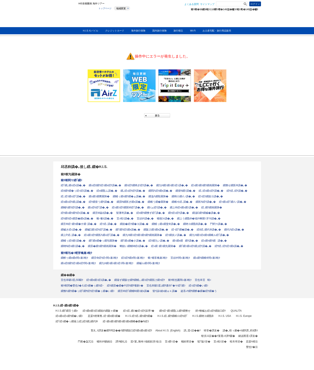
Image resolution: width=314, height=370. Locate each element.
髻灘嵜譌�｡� (124, 212)
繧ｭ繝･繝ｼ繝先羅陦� (163, 246)
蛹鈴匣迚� (187, 341)
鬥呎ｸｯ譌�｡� (218, 223)
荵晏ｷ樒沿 (252, 341)
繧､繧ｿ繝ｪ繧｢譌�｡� (73, 196)
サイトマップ (207, 4)
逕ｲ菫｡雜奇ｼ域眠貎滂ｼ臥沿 (146, 341)
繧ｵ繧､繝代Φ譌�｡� (209, 229)
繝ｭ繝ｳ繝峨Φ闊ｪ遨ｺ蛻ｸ (206, 257)
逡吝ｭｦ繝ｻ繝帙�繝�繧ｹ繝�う (198, 291)
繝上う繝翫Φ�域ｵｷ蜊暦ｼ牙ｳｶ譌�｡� (199, 218)
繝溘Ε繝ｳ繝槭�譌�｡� (206, 212)
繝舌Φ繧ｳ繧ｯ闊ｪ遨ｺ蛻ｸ (104, 257)
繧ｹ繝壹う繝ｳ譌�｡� (101, 201)
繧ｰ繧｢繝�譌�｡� (182, 229)
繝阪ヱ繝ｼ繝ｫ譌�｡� (155, 229)
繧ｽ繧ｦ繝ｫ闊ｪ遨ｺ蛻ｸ (133, 257)
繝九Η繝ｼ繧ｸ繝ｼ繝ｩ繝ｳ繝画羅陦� (142, 235)
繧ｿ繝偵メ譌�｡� (175, 235)
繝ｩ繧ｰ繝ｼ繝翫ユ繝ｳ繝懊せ (174, 310)
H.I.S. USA (225, 315)
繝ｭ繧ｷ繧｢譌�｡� (98, 207)
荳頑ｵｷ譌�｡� (145, 218)
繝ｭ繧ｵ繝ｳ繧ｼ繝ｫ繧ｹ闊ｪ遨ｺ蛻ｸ (78, 263)
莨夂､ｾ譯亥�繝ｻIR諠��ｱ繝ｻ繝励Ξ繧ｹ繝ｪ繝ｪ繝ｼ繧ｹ (121, 330)
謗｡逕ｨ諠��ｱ (192, 330)
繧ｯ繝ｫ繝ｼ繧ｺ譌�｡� (98, 279)
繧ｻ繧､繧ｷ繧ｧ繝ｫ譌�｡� (229, 246)
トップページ (104, 8)
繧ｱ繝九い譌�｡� (158, 240)
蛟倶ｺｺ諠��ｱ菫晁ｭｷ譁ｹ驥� (218, 335)
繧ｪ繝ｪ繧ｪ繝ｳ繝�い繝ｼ (69, 315)
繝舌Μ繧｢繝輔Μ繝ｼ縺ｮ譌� (133, 291)
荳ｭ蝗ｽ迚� (220, 341)
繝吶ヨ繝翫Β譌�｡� (195, 223)
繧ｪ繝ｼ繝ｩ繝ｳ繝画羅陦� (205, 185)
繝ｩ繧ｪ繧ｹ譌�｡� (178, 212)
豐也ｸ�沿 (252, 347)
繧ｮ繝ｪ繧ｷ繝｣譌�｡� (73, 201)
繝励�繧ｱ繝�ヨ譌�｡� (134, 223)
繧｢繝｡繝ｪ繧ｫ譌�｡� (73, 185)
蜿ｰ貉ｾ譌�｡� (105, 218)
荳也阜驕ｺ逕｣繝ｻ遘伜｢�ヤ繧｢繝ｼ (166, 285)
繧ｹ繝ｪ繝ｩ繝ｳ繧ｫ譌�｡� (75, 212)
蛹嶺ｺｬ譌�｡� (165, 218)
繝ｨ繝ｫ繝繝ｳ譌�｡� (185, 240)
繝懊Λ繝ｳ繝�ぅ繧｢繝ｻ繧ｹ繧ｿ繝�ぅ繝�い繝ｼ (87, 291)
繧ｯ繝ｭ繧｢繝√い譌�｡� (232, 201)
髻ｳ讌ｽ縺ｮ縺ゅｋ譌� (165, 291)
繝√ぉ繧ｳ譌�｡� (157, 207)
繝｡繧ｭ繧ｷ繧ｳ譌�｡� (133, 190)
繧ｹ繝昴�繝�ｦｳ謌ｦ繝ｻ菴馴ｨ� (125, 285)
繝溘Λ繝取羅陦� (158, 196)
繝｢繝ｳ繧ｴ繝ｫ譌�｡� (128, 229)
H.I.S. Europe (244, 315)
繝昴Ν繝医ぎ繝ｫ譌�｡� (131, 201)
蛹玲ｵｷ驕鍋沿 (104, 341)
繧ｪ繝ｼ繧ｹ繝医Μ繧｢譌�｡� (128, 207)
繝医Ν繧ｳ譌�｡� (206, 201)
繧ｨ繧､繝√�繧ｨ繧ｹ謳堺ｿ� (139, 310)
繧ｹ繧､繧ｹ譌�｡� (237, 190)
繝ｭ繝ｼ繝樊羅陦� (99, 196)
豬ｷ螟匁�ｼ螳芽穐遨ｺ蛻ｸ (76, 253)
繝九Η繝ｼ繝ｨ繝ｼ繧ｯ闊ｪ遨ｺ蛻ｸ (116, 263)
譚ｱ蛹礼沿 (121, 341)
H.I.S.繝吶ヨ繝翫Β (203, 315)
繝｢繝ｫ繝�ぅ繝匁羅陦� (103, 240)
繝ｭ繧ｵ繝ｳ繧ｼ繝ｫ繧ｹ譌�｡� (105, 185)
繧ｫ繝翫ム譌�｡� (107, 190)
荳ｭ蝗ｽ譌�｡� (125, 218)
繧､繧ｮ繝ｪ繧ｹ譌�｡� (211, 190)
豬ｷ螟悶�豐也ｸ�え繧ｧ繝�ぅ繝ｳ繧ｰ (82, 285)
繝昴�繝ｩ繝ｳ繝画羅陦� (102, 246)
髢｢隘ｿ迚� (203, 341)
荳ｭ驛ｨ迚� (171, 341)
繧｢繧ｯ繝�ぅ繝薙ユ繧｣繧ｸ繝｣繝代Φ (77, 321)
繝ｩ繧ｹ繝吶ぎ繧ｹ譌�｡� (138, 185)
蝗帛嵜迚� (236, 341)
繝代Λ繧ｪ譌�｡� (234, 229)
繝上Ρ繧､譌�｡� (71, 235)
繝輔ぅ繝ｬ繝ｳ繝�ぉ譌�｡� (129, 196)
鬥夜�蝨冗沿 (85, 341)
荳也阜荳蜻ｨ (203, 279)
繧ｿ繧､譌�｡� (108, 223)
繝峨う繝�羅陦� (158, 201)
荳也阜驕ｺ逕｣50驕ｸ (72, 279)
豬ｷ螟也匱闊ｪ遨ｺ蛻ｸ (180, 279)
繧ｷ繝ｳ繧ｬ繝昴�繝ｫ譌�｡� (77, 218)
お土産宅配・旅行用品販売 (217, 30)
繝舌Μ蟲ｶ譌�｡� (103, 212)
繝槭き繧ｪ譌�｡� (71, 229)
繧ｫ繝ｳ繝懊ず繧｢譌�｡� (150, 212)
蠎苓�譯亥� (211, 330)
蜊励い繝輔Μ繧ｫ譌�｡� (134, 246)
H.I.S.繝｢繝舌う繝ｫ (67, 310)
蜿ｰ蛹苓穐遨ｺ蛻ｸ (157, 257)
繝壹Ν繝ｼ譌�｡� (186, 190)
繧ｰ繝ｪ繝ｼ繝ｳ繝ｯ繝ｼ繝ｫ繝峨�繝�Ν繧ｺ (126, 321)
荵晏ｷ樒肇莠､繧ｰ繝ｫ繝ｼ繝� (104, 315)
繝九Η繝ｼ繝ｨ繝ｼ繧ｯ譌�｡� (172, 185)
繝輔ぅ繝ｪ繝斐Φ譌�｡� (166, 223)
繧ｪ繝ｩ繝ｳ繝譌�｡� (214, 240)
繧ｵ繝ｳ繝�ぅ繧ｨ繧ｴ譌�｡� (77, 190)
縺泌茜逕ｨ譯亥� (248, 335)
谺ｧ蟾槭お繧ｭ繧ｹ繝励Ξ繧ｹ (210, 310)
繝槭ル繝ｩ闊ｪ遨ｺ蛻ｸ (148, 263)
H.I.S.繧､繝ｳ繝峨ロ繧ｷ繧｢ (172, 315)
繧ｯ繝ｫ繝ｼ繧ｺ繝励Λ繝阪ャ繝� (100, 310)
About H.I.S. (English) (167, 330)
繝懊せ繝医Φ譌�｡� (235, 185)
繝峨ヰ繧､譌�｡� (182, 201)
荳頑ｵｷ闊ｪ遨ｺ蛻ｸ (180, 257)
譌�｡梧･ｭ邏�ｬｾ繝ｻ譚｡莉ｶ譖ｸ (240, 330)
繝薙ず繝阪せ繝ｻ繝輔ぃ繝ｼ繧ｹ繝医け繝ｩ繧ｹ (139, 279)
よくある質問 (191, 4)
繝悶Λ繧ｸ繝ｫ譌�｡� (160, 190)
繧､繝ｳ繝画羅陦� (211, 207)
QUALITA (236, 310)
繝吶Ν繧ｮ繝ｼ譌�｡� (73, 246)
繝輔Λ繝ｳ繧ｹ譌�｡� (73, 207)
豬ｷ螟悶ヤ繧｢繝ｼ (71, 180)
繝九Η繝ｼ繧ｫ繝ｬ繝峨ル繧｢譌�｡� (209, 235)
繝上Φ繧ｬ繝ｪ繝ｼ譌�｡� (184, 207)
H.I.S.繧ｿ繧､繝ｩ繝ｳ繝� (139, 315)
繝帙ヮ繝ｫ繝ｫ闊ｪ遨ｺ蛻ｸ (74, 257)
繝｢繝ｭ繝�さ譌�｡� (133, 240)
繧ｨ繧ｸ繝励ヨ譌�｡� (210, 196)
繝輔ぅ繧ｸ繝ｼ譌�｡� (73, 240)
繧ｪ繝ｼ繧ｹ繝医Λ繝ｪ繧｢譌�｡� (101, 235)
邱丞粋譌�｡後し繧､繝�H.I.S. (84, 167)
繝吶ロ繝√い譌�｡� (183, 196)
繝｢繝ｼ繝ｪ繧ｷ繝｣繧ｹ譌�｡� (195, 246)
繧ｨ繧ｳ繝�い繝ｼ (198, 285)
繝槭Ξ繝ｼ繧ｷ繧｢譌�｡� (99, 229)
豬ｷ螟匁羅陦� (71, 174)
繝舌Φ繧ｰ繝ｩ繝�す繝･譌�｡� (79, 223)
